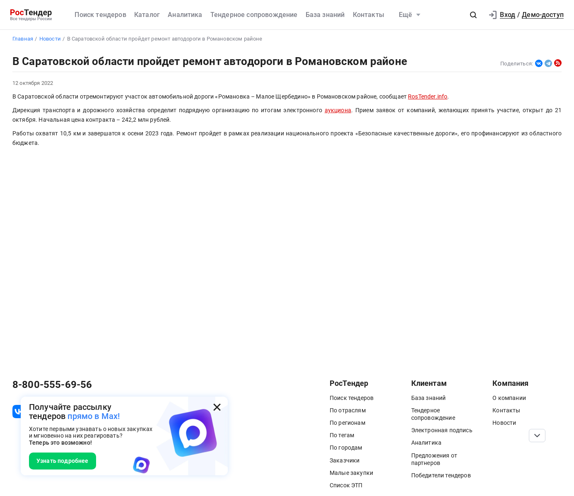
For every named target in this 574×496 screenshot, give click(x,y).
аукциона (338, 110)
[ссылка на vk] (19, 411)
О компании (509, 398)
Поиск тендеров (100, 15)
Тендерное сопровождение (254, 15)
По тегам (342, 435)
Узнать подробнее (62, 460)
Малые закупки (351, 473)
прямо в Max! (94, 416)
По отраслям (348, 410)
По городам (346, 447)
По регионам (347, 422)
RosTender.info (427, 96)
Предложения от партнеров (434, 459)
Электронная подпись (442, 430)
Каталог (147, 15)
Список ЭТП (346, 485)
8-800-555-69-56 (52, 384)
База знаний (325, 15)
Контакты (368, 15)
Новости (504, 422)
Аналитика (185, 15)
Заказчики (344, 460)
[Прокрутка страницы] (537, 435)
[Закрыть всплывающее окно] (217, 407)
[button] (473, 14)
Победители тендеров (441, 475)
